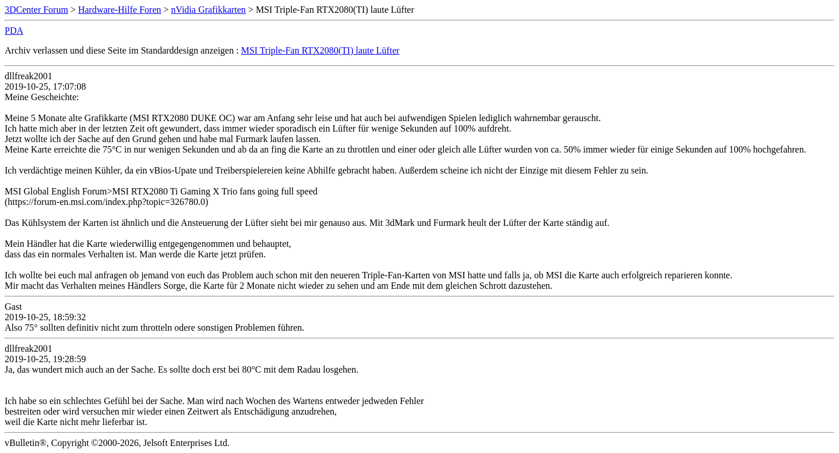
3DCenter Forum (36, 10)
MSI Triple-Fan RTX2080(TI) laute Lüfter (320, 50)
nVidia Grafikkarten (208, 10)
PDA (14, 31)
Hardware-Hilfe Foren (119, 10)
